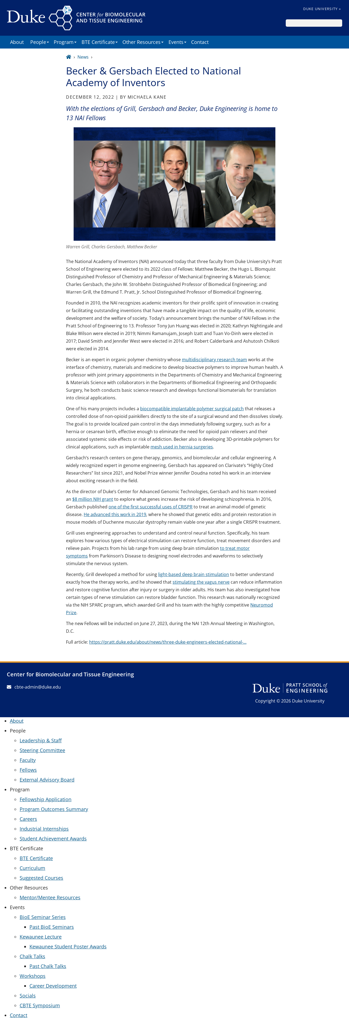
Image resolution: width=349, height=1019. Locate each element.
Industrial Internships (44, 828)
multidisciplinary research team (214, 360)
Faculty (28, 760)
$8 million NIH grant (92, 499)
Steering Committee (42, 750)
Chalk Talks (32, 956)
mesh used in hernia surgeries (182, 447)
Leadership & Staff (41, 740)
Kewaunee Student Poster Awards (68, 946)
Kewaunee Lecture (41, 936)
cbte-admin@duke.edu (34, 687)
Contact (200, 42)
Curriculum (32, 868)
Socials (28, 995)
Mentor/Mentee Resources (50, 897)
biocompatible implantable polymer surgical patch (192, 409)
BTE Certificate (36, 858)
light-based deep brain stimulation (193, 574)
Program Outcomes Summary (54, 809)
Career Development (53, 985)
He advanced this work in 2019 (115, 514)
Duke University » (322, 8)
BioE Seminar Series (43, 917)
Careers (28, 819)
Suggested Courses (41, 878)
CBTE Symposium (40, 1005)
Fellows (28, 770)
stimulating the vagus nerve (201, 582)
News (83, 57)
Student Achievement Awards (53, 838)
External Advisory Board (47, 779)
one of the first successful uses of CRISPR (150, 507)
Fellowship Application (45, 799)
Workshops (33, 976)
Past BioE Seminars (51, 927)
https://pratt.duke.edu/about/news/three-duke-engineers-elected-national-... (167, 642)
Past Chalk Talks (47, 966)
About (17, 42)
